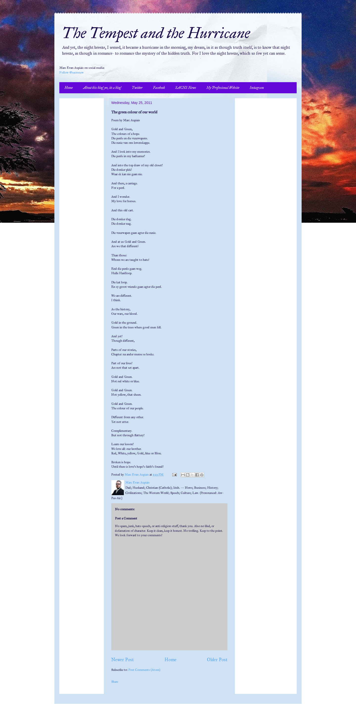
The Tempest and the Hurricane (156, 33)
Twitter (137, 88)
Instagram (257, 88)
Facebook (159, 88)
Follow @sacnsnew (71, 72)
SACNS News (185, 88)
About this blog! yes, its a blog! (102, 88)
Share (114, 682)
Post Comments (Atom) (144, 670)
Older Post (217, 659)
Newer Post (122, 659)
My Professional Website (222, 88)
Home (69, 88)
